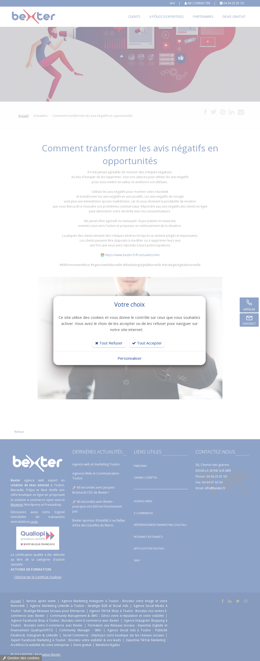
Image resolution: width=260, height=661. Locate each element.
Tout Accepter (147, 342)
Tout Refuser (109, 342)
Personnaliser (130, 358)
